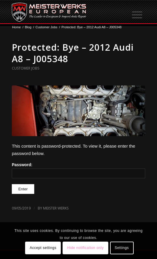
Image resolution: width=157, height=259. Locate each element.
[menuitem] (137, 12)
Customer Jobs (25, 68)
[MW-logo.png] (65, 12)
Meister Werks (55, 208)
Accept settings (43, 248)
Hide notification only (85, 248)
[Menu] (137, 12)
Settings (122, 248)
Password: (78, 171)
